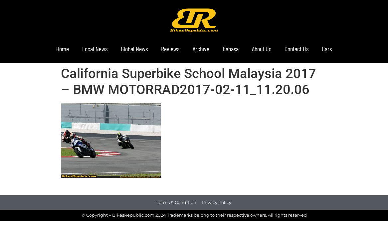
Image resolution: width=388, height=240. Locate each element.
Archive (201, 49)
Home (62, 49)
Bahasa (231, 49)
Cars (327, 49)
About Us (261, 49)
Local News (94, 49)
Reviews (170, 49)
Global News (134, 49)
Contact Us (296, 49)
